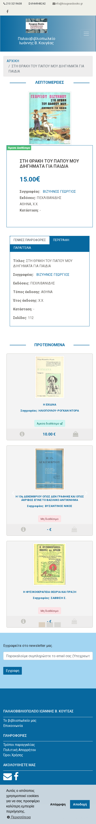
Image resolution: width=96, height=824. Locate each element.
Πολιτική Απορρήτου (19, 750)
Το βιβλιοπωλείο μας (20, 720)
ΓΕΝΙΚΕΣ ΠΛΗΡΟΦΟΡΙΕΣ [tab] (30, 240)
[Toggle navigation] (86, 33)
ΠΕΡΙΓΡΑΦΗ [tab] (61, 240)
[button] (12, 493)
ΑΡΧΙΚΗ (13, 61)
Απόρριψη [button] (58, 804)
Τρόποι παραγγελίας (19, 745)
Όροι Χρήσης (13, 755)
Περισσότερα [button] (19, 817)
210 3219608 (12, 3)
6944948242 (37, 3)
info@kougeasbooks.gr (68, 3)
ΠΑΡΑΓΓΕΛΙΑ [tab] (22, 247)
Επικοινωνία (13, 726)
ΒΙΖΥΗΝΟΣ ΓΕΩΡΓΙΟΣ (59, 191)
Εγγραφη (12, 671)
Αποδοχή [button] (80, 804)
